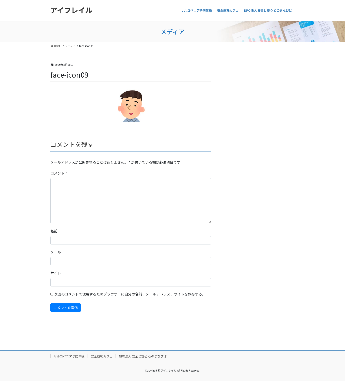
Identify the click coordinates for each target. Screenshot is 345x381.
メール (55, 252)
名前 (53, 230)
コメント (58, 173)
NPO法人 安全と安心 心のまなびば (143, 356)
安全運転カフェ (101, 356)
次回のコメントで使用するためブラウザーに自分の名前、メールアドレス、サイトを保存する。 (130, 294)
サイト (55, 272)
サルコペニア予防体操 (69, 356)
